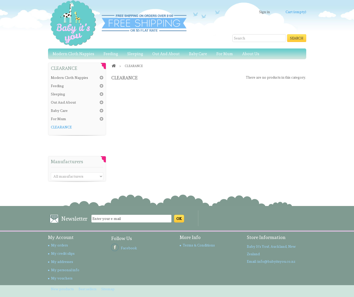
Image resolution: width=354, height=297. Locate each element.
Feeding (111, 54)
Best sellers (87, 289)
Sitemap (108, 289)
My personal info (65, 270)
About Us (250, 54)
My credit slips (63, 253)
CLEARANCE (61, 127)
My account (61, 237)
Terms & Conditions (199, 245)
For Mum (224, 54)
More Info (190, 237)
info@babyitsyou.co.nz (276, 261)
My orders (59, 245)
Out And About (166, 54)
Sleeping (135, 54)
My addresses (62, 262)
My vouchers (62, 278)
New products (63, 289)
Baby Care (198, 54)
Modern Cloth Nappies (73, 54)
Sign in (264, 12)
